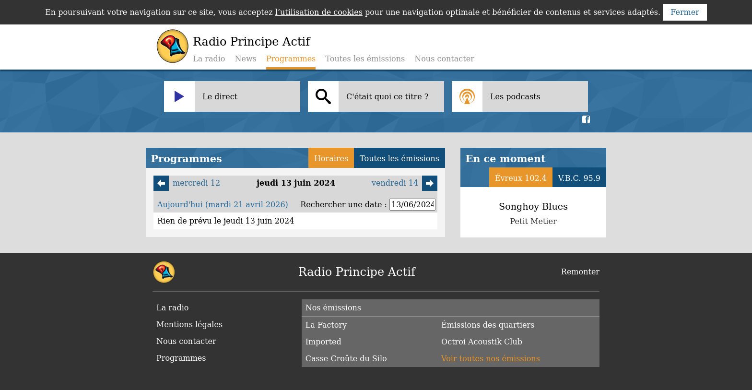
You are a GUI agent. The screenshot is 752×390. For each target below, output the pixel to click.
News (245, 58)
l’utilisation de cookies (319, 12)
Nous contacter (444, 58)
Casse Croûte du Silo (346, 358)
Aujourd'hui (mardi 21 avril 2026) (222, 204)
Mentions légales (189, 324)
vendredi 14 (404, 183)
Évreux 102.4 (521, 178)
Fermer (684, 12)
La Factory (326, 325)
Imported (323, 341)
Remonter (580, 271)
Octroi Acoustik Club (481, 341)
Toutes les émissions (365, 58)
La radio (209, 58)
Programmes (181, 358)
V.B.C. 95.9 (579, 178)
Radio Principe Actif (251, 41)
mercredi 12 (186, 183)
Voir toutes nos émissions (490, 358)
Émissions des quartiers (487, 325)
